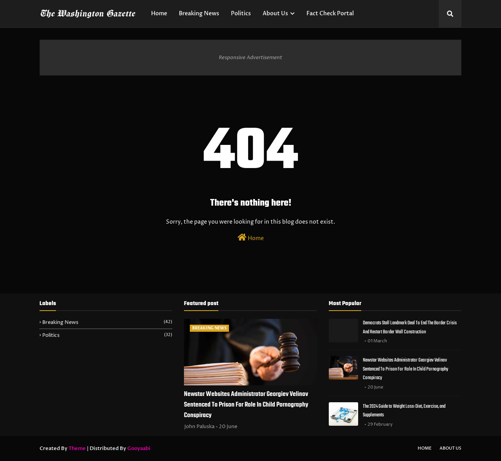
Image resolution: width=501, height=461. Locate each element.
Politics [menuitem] (241, 13)
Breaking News (107, 322)
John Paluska (199, 426)
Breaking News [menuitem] (199, 13)
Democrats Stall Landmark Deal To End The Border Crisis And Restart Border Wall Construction (410, 327)
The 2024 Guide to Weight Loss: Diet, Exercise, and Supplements (404, 410)
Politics (107, 335)
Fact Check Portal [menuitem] (330, 13)
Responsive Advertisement (250, 57)
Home (251, 237)
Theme (77, 448)
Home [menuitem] (159, 13)
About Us (450, 448)
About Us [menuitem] (275, 13)
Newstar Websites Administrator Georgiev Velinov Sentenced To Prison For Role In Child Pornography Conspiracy (246, 405)
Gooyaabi (138, 448)
